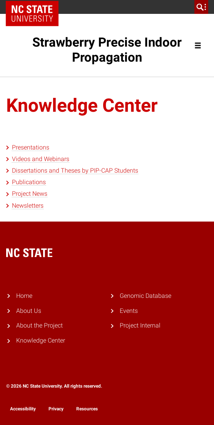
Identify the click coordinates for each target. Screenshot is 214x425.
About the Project (39, 325)
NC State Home (35, 7)
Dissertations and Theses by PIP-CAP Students (75, 170)
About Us (28, 310)
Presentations (30, 147)
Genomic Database (145, 295)
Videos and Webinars (40, 159)
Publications (29, 182)
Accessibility (23, 409)
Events (129, 310)
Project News (29, 193)
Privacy (56, 409)
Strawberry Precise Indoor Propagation (107, 50)
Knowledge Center (40, 340)
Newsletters (27, 205)
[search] (201, 7)
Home (24, 295)
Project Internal (140, 325)
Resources (87, 409)
